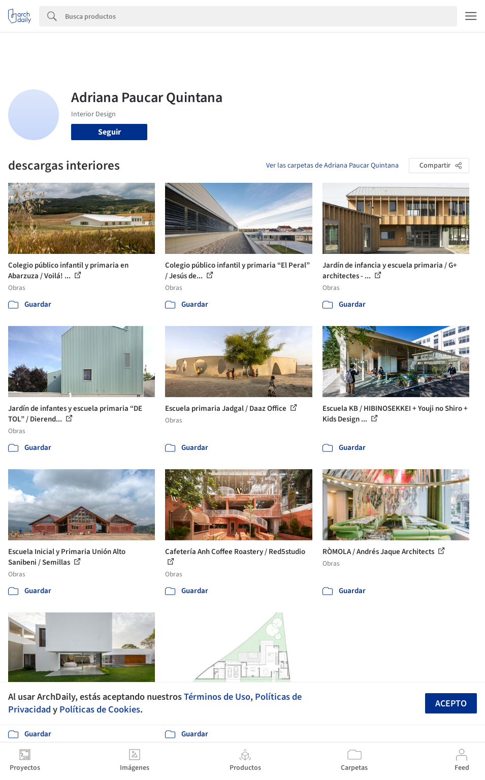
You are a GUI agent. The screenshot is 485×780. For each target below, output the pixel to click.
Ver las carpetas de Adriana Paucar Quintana (332, 165)
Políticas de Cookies (99, 709)
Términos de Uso (217, 696)
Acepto (451, 703)
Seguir (109, 132)
